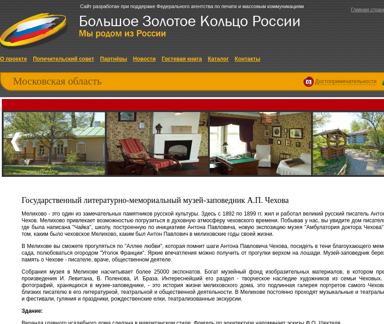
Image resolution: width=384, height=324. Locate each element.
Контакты (248, 59)
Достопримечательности (345, 81)
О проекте (13, 59)
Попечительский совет (63, 59)
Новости (144, 59)
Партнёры (113, 59)
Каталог (218, 59)
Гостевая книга (182, 59)
